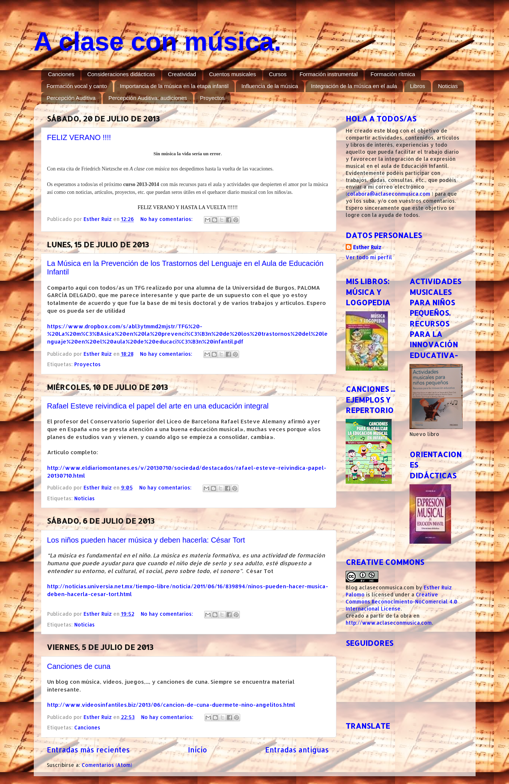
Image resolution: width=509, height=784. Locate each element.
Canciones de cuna (79, 666)
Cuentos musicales (232, 74)
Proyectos (212, 98)
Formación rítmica (393, 74)
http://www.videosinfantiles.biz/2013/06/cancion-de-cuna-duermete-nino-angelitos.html (171, 704)
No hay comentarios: (167, 219)
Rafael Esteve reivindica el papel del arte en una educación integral (158, 406)
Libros (417, 86)
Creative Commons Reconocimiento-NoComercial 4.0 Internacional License (401, 601)
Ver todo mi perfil (369, 257)
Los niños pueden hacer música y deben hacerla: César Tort (146, 540)
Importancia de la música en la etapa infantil (174, 86)
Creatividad (182, 74)
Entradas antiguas (297, 749)
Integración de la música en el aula (354, 86)
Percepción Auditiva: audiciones (147, 98)
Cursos (278, 74)
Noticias (448, 86)
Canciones (61, 74)
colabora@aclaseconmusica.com (388, 194)
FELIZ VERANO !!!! (79, 137)
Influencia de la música (269, 86)
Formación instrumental (329, 74)
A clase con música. (157, 41)
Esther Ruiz (367, 247)
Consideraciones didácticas (121, 74)
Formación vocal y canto (77, 86)
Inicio (197, 749)
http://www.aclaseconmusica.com (389, 622)
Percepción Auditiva (71, 98)
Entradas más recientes (88, 749)
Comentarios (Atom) (107, 765)
